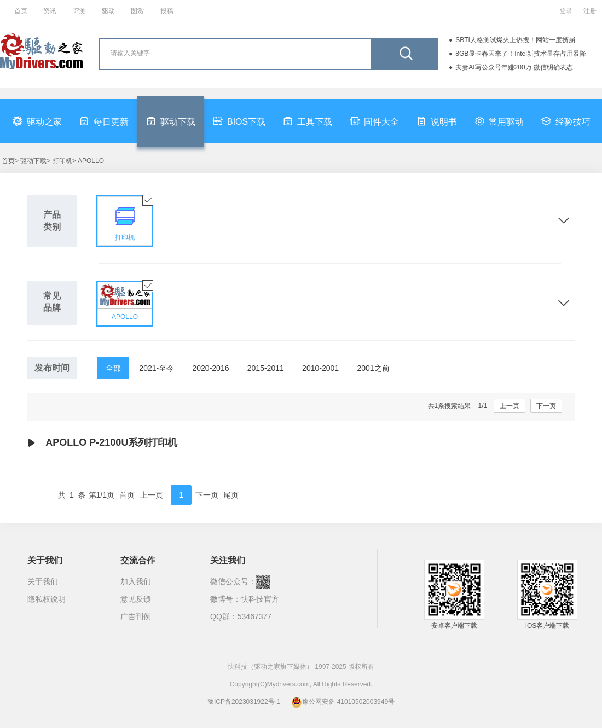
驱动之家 (37, 121)
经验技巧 (566, 121)
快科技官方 (260, 599)
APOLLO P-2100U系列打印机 (102, 443)
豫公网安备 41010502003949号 (343, 702)
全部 (113, 368)
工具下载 (307, 121)
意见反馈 (135, 599)
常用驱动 (499, 121)
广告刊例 (135, 616)
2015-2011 (265, 368)
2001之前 (373, 368)
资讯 (49, 11)
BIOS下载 (239, 121)
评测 (79, 11)
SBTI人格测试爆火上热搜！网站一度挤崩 (515, 40)
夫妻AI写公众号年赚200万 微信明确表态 (514, 67)
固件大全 (374, 121)
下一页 (546, 406)
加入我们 (135, 581)
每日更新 (104, 121)
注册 (590, 11)
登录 (565, 11)
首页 (20, 11)
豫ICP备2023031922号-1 (243, 702)
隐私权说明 (46, 599)
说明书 (436, 121)
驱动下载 (170, 121)
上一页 (509, 406)
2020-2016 (211, 368)
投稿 (166, 11)
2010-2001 (320, 368)
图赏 (137, 11)
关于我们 (42, 581)
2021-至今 (156, 368)
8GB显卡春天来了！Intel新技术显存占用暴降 (520, 53)
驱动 (108, 11)
